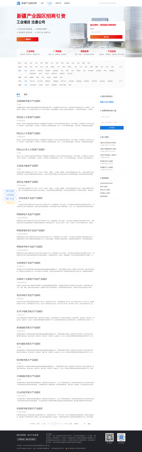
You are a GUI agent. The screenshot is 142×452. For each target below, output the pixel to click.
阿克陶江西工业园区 (106, 161)
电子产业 (63, 81)
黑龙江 (70, 67)
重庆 (46, 63)
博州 (67, 70)
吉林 (63, 67)
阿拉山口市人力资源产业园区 (31, 149)
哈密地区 (55, 70)
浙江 (62, 63)
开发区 (47, 85)
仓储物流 (55, 81)
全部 (25, 63)
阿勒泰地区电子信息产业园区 (31, 230)
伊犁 (105, 70)
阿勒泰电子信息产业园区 (29, 214)
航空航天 (86, 81)
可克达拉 (69, 73)
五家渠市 (62, 73)
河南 (112, 67)
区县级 (49, 77)
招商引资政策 (10, 191)
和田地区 (98, 70)
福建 (96, 67)
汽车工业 (32, 81)
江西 (102, 67)
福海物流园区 (104, 196)
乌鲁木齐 (32, 70)
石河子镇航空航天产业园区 (30, 311)
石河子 (41, 73)
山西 (88, 63)
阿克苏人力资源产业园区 (29, 117)
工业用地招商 (10, 195)
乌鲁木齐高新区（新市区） (108, 155)
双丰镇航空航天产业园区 (29, 344)
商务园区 (54, 85)
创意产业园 (63, 85)
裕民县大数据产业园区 (27, 182)
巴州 (72, 70)
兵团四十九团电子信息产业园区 (32, 279)
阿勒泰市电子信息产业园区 (30, 246)
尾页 (70, 423)
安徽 (91, 67)
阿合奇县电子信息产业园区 (30, 198)
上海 (36, 63)
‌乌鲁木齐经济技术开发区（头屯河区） (108, 143)
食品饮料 (102, 81)
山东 (73, 63)
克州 (84, 70)
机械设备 (79, 81)
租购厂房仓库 (10, 199)
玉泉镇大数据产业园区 (27, 165)
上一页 (43, 423)
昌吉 (62, 70)
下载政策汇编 (10, 202)
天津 (41, 63)
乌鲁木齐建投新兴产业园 (108, 149)
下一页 (65, 423)
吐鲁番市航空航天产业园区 (30, 408)
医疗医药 (94, 81)
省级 (37, 77)
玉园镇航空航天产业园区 (29, 101)
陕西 (83, 63)
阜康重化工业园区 (105, 193)
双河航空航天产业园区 (27, 360)
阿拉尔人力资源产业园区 (29, 133)
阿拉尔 (47, 73)
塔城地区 (111, 70)
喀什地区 (90, 70)
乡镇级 (55, 77)
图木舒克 (54, 73)
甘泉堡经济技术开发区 (106, 183)
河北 (57, 63)
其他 (61, 77)
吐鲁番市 (47, 70)
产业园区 (50, 3)
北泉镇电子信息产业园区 (29, 263)
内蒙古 (53, 67)
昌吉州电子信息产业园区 (29, 295)
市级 (42, 77)
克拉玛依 (40, 70)
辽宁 (58, 67)
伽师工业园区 (104, 186)
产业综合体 (33, 85)
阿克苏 (78, 70)
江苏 (78, 63)
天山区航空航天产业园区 (29, 392)
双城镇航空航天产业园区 (29, 327)
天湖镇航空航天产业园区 (29, 376)
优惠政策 (67, 3)
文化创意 (71, 81)
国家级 (32, 77)
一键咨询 (27, 39)
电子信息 (40, 81)
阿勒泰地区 (33, 73)
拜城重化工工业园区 (106, 167)
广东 (52, 63)
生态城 (41, 85)
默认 (18, 94)
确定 (89, 423)
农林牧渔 (110, 81)
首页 (42, 3)
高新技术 (47, 81)
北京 (31, 63)
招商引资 (58, 3)
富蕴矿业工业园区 (105, 190)
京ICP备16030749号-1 (57, 448)
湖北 (67, 63)
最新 (26, 94)
